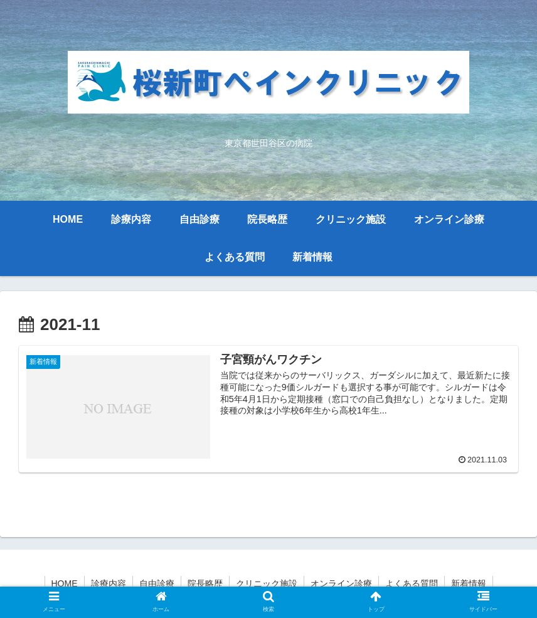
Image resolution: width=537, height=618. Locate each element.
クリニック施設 (266, 583)
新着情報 (468, 583)
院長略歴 (205, 583)
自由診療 (156, 583)
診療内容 (108, 583)
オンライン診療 (341, 583)
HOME (64, 583)
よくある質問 (411, 583)
